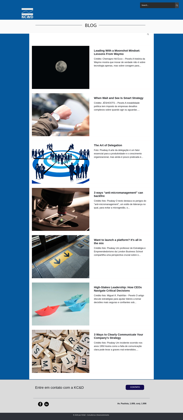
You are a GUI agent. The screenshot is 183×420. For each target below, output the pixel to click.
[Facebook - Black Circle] (40, 404)
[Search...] (156, 5)
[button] (148, 34)
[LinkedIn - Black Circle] (46, 404)
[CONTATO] (135, 387)
